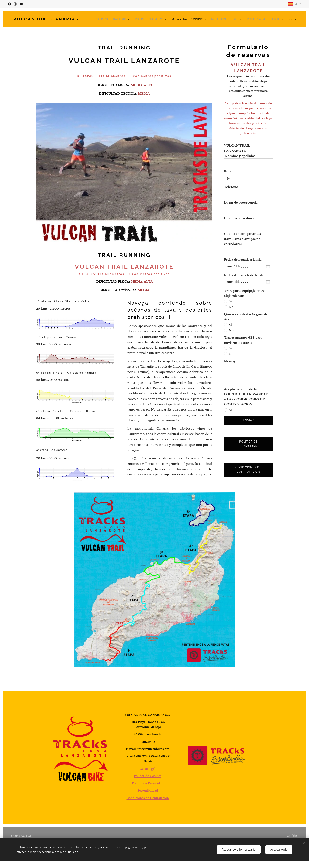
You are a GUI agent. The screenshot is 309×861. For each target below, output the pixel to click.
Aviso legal (147, 769)
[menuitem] (124, 19)
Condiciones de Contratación (148, 798)
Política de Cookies (147, 776)
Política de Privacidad (148, 783)
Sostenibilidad (147, 791)
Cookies (292, 836)
